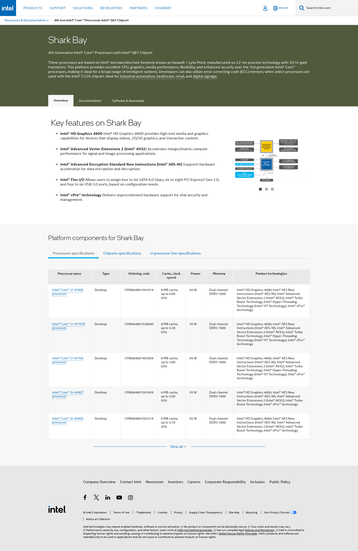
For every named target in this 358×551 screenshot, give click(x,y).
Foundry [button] (163, 8)
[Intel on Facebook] (85, 498)
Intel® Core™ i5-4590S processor (67, 420)
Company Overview (99, 482)
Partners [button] (138, 8)
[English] (280, 8)
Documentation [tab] (90, 101)
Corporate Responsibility (225, 482)
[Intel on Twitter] (96, 498)
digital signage (205, 76)
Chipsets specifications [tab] (122, 253)
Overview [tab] (61, 100)
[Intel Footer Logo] (57, 509)
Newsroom (154, 482)
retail (180, 76)
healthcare (165, 76)
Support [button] (58, 8)
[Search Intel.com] (331, 8)
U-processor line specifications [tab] (175, 253)
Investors (175, 482)
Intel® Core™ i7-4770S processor (67, 360)
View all (177, 446)
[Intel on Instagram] (131, 498)
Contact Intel (130, 482)
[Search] (301, 8)
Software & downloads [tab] (128, 101)
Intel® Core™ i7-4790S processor (67, 292)
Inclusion (257, 482)
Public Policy (279, 482)
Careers (194, 482)
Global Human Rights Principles (238, 533)
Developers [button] (111, 8)
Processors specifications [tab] (73, 253)
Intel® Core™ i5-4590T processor (67, 394)
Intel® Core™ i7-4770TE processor (68, 326)
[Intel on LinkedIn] (108, 498)
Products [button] (32, 8)
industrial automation (137, 76)
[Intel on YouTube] (119, 498)
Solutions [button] (83, 8)
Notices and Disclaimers (259, 530)
